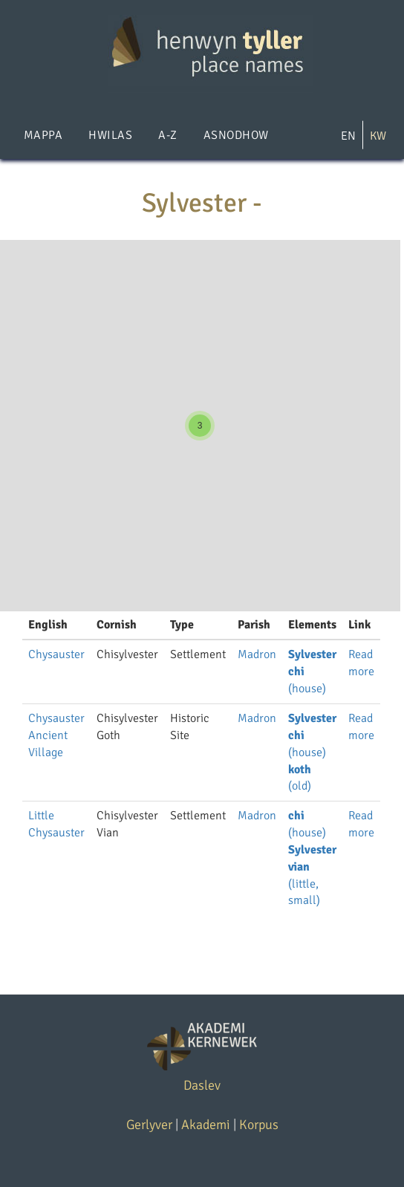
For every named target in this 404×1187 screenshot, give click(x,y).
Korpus (258, 1124)
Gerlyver (149, 1124)
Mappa (43, 135)
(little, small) (304, 883)
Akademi (205, 1124)
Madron (257, 654)
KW (378, 136)
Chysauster (56, 654)
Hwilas (110, 135)
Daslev (202, 1085)
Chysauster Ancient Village (56, 735)
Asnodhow (236, 135)
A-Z (167, 135)
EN (348, 136)
